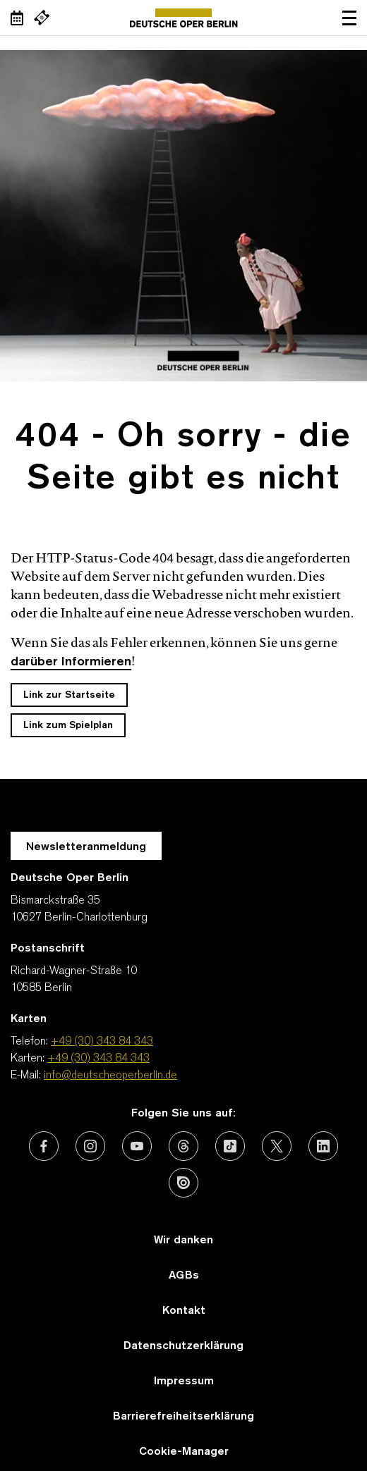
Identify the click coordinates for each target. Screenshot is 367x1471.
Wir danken (183, 1240)
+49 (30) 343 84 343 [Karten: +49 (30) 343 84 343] (98, 1058)
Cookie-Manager (184, 1452)
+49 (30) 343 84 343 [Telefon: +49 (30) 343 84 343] (102, 1041)
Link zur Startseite (69, 695)
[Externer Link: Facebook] (44, 1146)
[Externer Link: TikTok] (230, 1146)
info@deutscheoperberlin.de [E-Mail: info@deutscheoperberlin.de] (110, 1075)
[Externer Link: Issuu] (183, 1183)
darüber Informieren (71, 662)
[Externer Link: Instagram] (90, 1146)
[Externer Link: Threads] (183, 1146)
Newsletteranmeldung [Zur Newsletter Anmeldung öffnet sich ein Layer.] (86, 847)
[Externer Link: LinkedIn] (323, 1146)
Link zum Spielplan (68, 725)
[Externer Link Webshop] (41, 17)
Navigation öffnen (349, 18)
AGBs (184, 1275)
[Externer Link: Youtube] (137, 1146)
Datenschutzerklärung (183, 1346)
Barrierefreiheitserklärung (183, 1416)
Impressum (184, 1381)
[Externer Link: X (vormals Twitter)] (277, 1146)
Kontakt (183, 1311)
